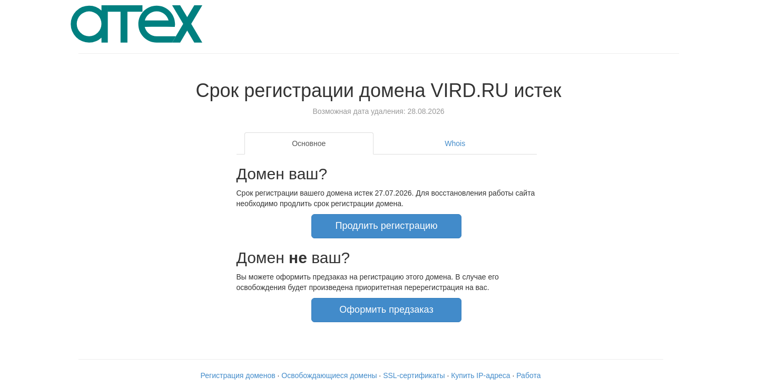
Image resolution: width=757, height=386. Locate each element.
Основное (309, 143)
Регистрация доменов (238, 375)
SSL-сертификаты (414, 375)
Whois (455, 143)
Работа (528, 375)
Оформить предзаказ (386, 309)
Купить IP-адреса (480, 375)
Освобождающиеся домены (329, 375)
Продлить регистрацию (386, 225)
